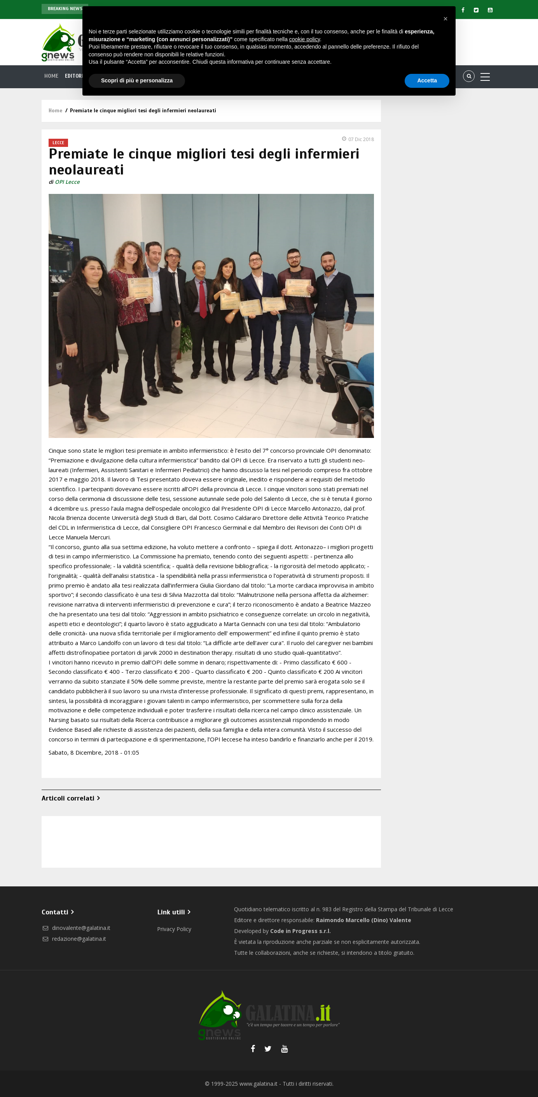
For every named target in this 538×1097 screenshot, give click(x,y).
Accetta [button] (427, 80)
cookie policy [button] (304, 39)
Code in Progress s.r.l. (300, 931)
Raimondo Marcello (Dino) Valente (363, 920)
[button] (445, 18)
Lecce (58, 142)
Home (52, 76)
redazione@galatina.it (74, 938)
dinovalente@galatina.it (76, 927)
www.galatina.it (258, 1083)
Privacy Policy (174, 929)
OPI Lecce (67, 181)
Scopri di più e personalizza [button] (137, 80)
